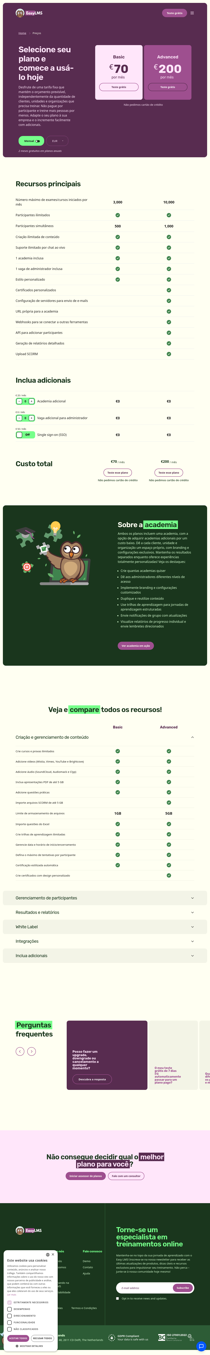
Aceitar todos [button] (18, 1338)
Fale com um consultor (129, 1180)
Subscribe (180, 1293)
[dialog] (31, 1300)
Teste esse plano (118, 472)
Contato (88, 1272)
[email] (155, 1292)
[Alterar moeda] (57, 141)
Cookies (58, 1313)
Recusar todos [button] (42, 1338)
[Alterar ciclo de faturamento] (31, 141)
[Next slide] (31, 1054)
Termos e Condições (84, 1313)
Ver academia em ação (139, 648)
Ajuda (86, 1278)
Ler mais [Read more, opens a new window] (11, 1294)
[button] (30, 1346)
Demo (86, 1266)
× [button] (52, 1254)
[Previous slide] (20, 1054)
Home (22, 33)
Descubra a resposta (92, 1082)
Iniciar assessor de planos (82, 1180)
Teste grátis (174, 13)
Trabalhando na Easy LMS (59, 1289)
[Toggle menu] (192, 13)
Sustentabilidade (59, 1297)
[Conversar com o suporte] (201, 1346)
